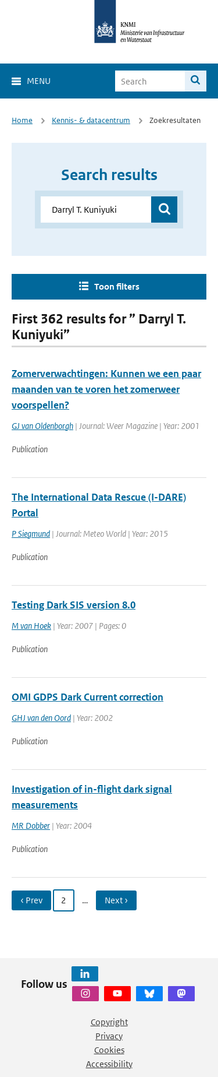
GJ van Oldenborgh (42, 425)
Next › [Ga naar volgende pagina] (116, 900)
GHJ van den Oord (41, 717)
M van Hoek (31, 625)
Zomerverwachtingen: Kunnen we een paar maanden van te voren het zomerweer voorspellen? (106, 389)
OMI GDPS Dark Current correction (87, 697)
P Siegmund (31, 533)
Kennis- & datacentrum (91, 120)
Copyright (109, 1021)
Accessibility (109, 1063)
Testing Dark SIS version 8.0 (73, 605)
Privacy (109, 1035)
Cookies (109, 1049)
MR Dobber (31, 825)
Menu (39, 80)
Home (22, 120)
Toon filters (117, 286)
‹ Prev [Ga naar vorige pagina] (31, 900)
